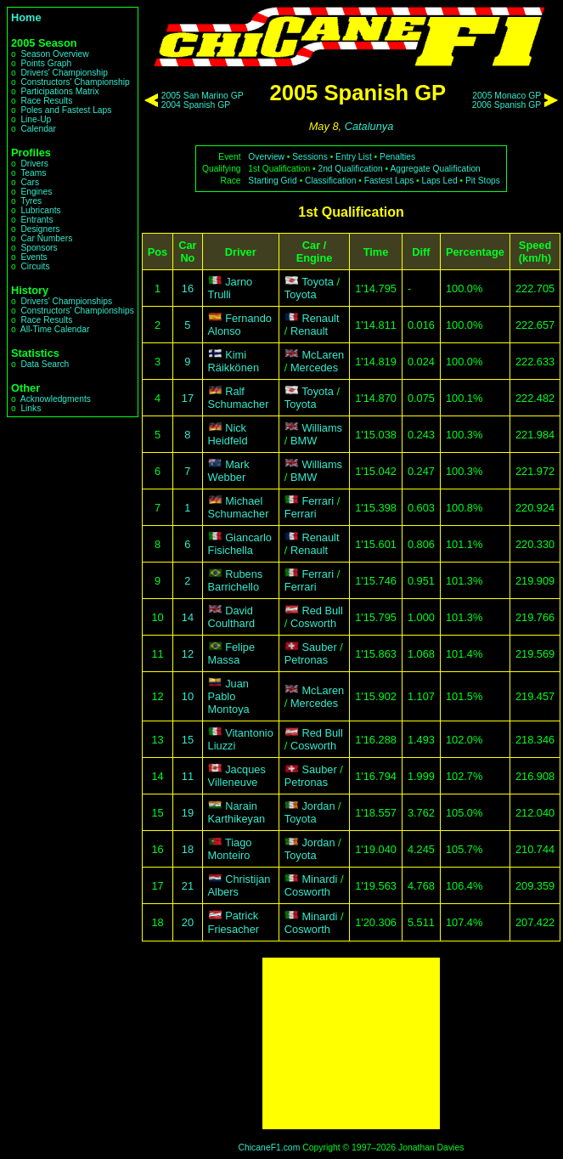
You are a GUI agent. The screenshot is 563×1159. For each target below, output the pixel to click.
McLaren (322, 354)
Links (30, 408)
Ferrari (317, 501)
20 (188, 922)
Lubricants (40, 210)
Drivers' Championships (66, 301)
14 (188, 617)
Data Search (44, 364)
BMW (303, 440)
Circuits (34, 266)
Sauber (318, 647)
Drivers (34, 163)
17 (188, 398)
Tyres (31, 201)
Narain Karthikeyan (237, 812)
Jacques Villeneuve (237, 776)
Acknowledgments (55, 399)
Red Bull (321, 610)
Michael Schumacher (238, 507)
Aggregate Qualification (435, 168)
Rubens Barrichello (235, 580)
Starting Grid (272, 180)
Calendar (38, 128)
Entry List (353, 156)
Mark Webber (229, 470)
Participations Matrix (59, 91)
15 (188, 739)
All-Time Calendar (55, 329)
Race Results (46, 100)
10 (188, 696)
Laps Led (440, 180)
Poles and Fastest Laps (65, 110)
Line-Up (35, 119)
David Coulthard (232, 617)
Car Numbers (46, 238)
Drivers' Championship (64, 72)
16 (188, 288)
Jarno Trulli (230, 288)
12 (188, 653)
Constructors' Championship (74, 82)
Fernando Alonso (240, 324)
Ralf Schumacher (238, 397)
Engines (36, 191)
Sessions (310, 156)
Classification (330, 180)
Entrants (36, 219)
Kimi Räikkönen (233, 361)
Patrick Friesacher (233, 923)
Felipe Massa (231, 653)
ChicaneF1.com (270, 1147)
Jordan (318, 806)
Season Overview (54, 54)
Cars (29, 182)
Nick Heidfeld (228, 434)
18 (188, 849)
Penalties (397, 156)
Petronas (306, 659)
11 (188, 776)
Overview (266, 156)
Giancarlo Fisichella (240, 544)
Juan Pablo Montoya (229, 696)
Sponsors (38, 247)
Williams (321, 427)
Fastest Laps (389, 180)
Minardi (319, 879)
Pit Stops (482, 180)
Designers (39, 229)
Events (33, 257)
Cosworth (313, 623)
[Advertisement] (351, 1043)
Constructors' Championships (76, 310)
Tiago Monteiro (230, 849)
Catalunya (369, 126)
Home (26, 17)
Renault (320, 318)
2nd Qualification (350, 168)
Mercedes (314, 367)
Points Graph (45, 63)
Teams (33, 173)
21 (188, 885)
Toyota (317, 281)
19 (188, 812)
